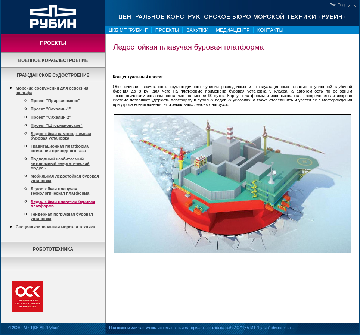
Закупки (197, 30)
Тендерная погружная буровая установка (62, 216)
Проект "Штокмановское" (57, 125)
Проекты (167, 30)
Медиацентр (233, 30)
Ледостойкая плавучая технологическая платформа (60, 191)
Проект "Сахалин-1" (51, 109)
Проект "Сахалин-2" (51, 117)
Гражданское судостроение (52, 75)
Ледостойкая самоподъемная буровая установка (61, 135)
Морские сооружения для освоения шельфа (52, 90)
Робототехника (53, 249)
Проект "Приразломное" (55, 100)
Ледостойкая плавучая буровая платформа (63, 203)
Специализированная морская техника (55, 227)
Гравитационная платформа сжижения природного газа (60, 148)
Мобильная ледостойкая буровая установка (65, 178)
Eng (341, 5)
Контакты (270, 30)
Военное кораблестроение (53, 60)
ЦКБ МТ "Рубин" (128, 30)
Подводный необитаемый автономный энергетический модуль (60, 163)
